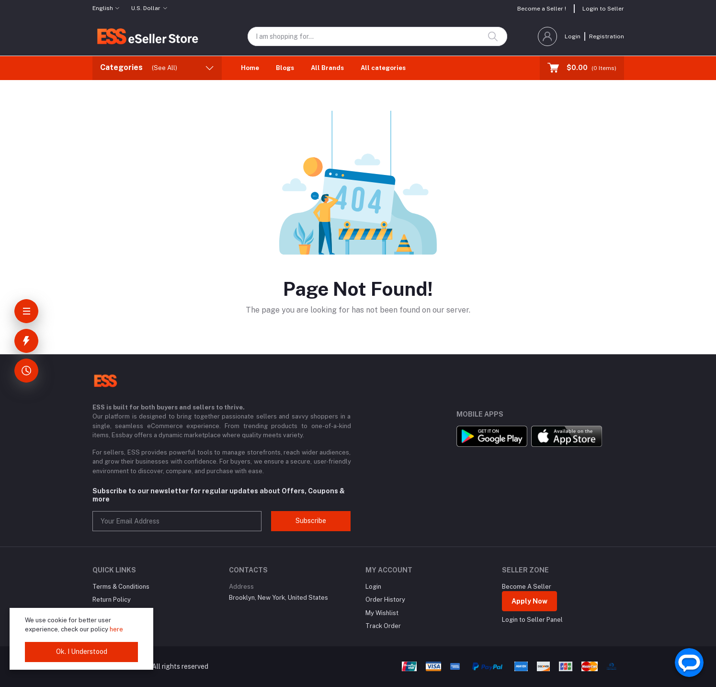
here (116, 629)
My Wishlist (381, 613)
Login (572, 36)
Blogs (285, 67)
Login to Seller (603, 8)
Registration (606, 36)
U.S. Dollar (145, 8)
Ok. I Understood (81, 651)
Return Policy (111, 599)
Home (250, 67)
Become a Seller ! (541, 8)
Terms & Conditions (120, 586)
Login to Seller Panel (532, 619)
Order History (385, 599)
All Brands (327, 67)
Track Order (383, 625)
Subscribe (310, 520)
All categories (383, 67)
